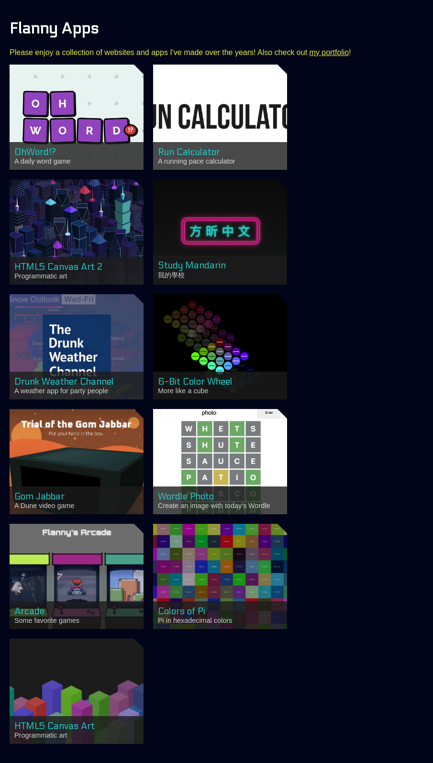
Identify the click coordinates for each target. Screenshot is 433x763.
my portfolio (329, 52)
